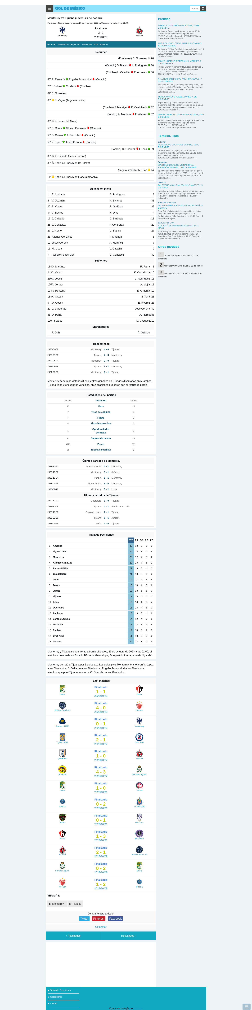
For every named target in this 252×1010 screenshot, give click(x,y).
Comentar (100, 927)
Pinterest (98, 918)
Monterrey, (58, 903)
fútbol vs (162, 182)
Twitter (84, 918)
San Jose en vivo (166, 223)
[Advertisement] (101, 964)
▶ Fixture (52, 1003)
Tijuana (76, 903)
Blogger (137, 1008)
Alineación (87, 44)
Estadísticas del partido (69, 44)
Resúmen (51, 44)
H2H (96, 44)
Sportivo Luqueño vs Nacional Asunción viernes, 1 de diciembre (177, 166)
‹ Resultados (73, 935)
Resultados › (128, 935)
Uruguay (162, 142)
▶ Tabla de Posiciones (59, 990)
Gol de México (70, 8)
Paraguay (162, 162)
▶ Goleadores (55, 997)
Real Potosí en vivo (167, 202)
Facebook (115, 918)
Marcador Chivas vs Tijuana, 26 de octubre (183, 266)
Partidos (104, 44)
